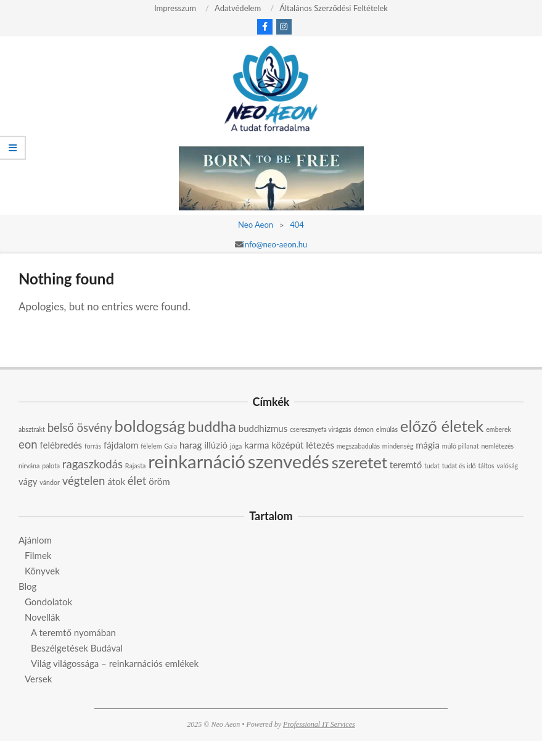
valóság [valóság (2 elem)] (507, 466)
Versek (38, 678)
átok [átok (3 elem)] (116, 481)
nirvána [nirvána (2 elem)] (28, 466)
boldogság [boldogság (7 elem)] (150, 425)
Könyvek (42, 570)
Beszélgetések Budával (77, 647)
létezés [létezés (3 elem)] (320, 444)
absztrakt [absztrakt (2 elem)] (31, 429)
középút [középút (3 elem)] (287, 444)
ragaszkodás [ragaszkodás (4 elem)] (92, 464)
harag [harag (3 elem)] (190, 444)
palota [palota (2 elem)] (51, 466)
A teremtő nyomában (73, 632)
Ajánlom (35, 539)
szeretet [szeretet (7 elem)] (359, 462)
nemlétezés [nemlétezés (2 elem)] (497, 446)
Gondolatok (48, 601)
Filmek (38, 555)
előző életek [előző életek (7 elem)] (442, 425)
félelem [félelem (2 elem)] (151, 446)
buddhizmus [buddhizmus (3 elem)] (263, 428)
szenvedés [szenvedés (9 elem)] (288, 461)
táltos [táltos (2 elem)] (486, 466)
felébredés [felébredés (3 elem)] (61, 444)
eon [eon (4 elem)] (28, 444)
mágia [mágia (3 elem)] (428, 444)
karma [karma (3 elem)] (256, 444)
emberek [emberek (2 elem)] (498, 429)
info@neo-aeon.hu (275, 244)
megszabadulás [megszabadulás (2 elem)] (358, 446)
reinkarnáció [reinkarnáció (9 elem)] (196, 461)
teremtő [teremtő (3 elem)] (406, 464)
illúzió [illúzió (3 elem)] (216, 444)
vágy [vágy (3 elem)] (28, 481)
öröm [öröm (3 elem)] (159, 481)
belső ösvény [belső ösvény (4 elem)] (79, 427)
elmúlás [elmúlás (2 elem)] (387, 429)
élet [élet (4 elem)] (137, 480)
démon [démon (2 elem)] (364, 429)
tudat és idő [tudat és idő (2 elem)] (459, 466)
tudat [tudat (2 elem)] (432, 466)
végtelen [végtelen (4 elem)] (83, 480)
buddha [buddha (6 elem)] (211, 426)
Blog (27, 586)
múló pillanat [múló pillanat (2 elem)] (460, 446)
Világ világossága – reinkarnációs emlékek (115, 663)
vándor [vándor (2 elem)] (49, 482)
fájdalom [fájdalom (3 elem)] (121, 444)
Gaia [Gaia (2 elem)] (170, 446)
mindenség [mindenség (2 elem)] (398, 446)
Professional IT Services (319, 724)
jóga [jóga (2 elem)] (236, 446)
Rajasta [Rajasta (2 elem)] (135, 466)
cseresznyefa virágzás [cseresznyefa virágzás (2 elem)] (320, 429)
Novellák (42, 617)
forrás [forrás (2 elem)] (92, 446)
